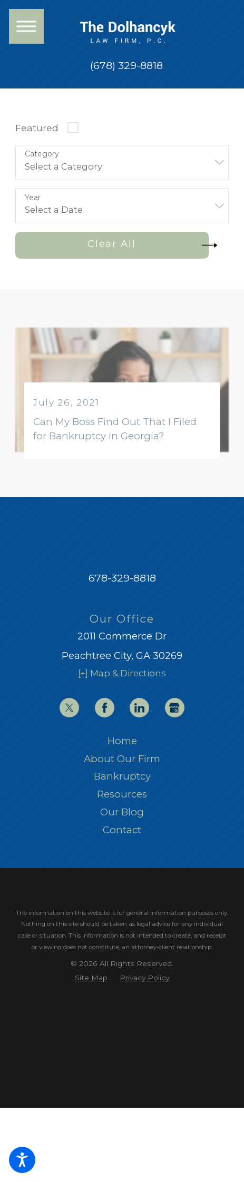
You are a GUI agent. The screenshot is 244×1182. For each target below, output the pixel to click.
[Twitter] (69, 707)
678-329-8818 (122, 578)
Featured (36, 127)
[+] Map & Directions (122, 673)
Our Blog (122, 812)
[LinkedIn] (139, 707)
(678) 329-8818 (126, 66)
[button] (22, 1160)
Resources (122, 794)
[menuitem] (122, 741)
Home (122, 741)
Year (33, 197)
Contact (122, 830)
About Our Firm (122, 759)
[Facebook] (104, 707)
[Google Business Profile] (174, 707)
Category (42, 154)
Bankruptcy (122, 776)
